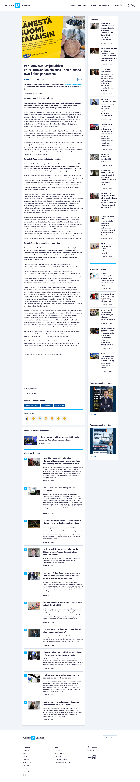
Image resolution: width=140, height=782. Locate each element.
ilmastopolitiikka (47, 406)
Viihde (25, 775)
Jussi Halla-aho (59, 406)
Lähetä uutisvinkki (61, 759)
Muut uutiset (27, 763)
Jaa (80, 79)
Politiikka (27, 79)
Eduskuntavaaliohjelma (32, 406)
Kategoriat (104, 5)
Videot (93, 5)
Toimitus (58, 756)
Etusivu (72, 5)
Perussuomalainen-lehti (63, 763)
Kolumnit (26, 772)
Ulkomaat (26, 759)
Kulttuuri (26, 766)
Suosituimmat (83, 5)
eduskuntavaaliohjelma (73, 84)
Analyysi (25, 756)
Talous (25, 753)
